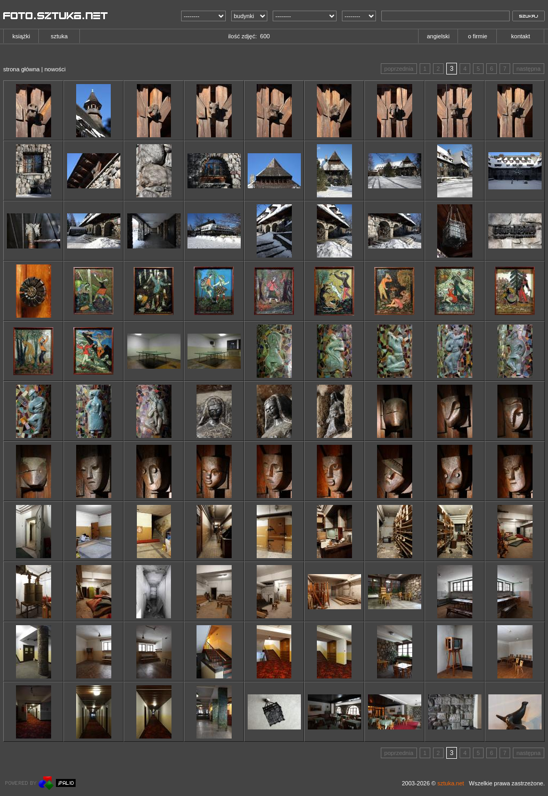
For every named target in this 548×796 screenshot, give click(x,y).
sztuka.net (450, 783)
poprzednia (399, 68)
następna (529, 68)
